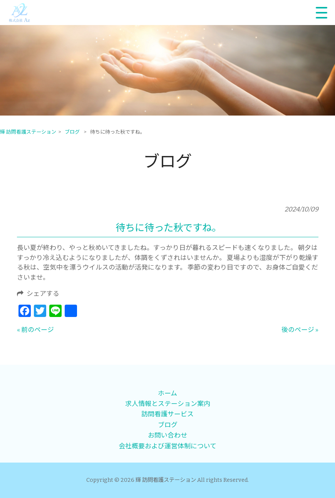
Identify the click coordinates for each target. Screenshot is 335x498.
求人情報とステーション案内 (167, 403)
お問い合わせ (167, 435)
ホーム (167, 393)
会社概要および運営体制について (167, 446)
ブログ (168, 425)
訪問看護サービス (167, 414)
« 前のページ (35, 330)
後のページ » (299, 330)
